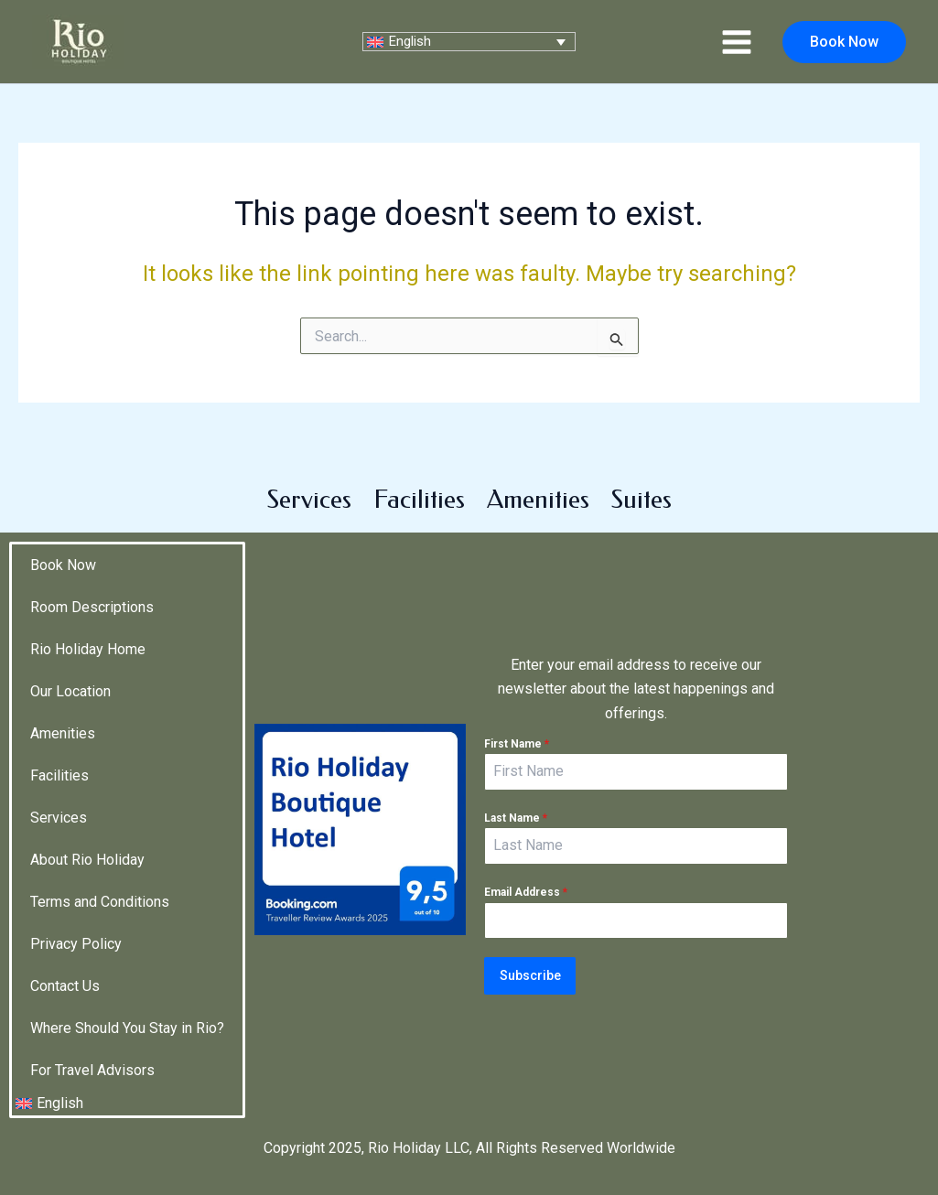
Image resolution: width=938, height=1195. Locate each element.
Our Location (70, 673)
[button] (844, 42)
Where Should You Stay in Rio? (127, 1009)
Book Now (63, 546)
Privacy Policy (76, 925)
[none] (469, 42)
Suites (641, 481)
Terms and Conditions (99, 883)
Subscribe (530, 968)
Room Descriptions (92, 589)
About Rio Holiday (87, 841)
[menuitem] (469, 42)
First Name (516, 735)
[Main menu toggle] (736, 41)
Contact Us (65, 967)
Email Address (525, 884)
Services (309, 481)
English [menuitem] (415, 41)
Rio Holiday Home (88, 631)
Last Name (515, 809)
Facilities (419, 481)
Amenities (538, 481)
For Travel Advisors (92, 1051)
